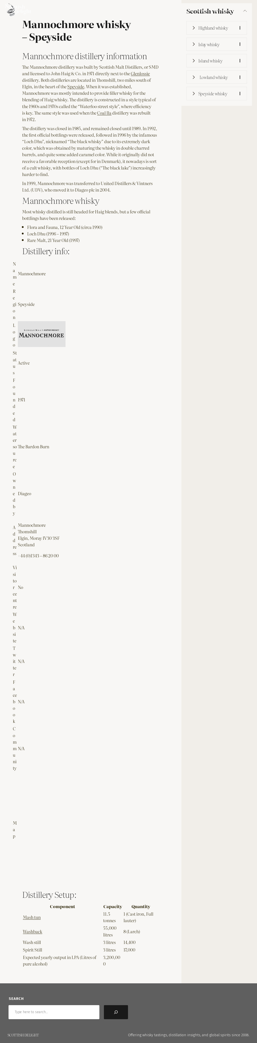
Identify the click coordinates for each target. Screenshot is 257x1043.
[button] (216, 28)
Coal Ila (104, 112)
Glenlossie (140, 73)
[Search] (116, 1012)
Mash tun (32, 917)
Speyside (75, 86)
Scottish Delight (23, 1034)
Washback (32, 931)
